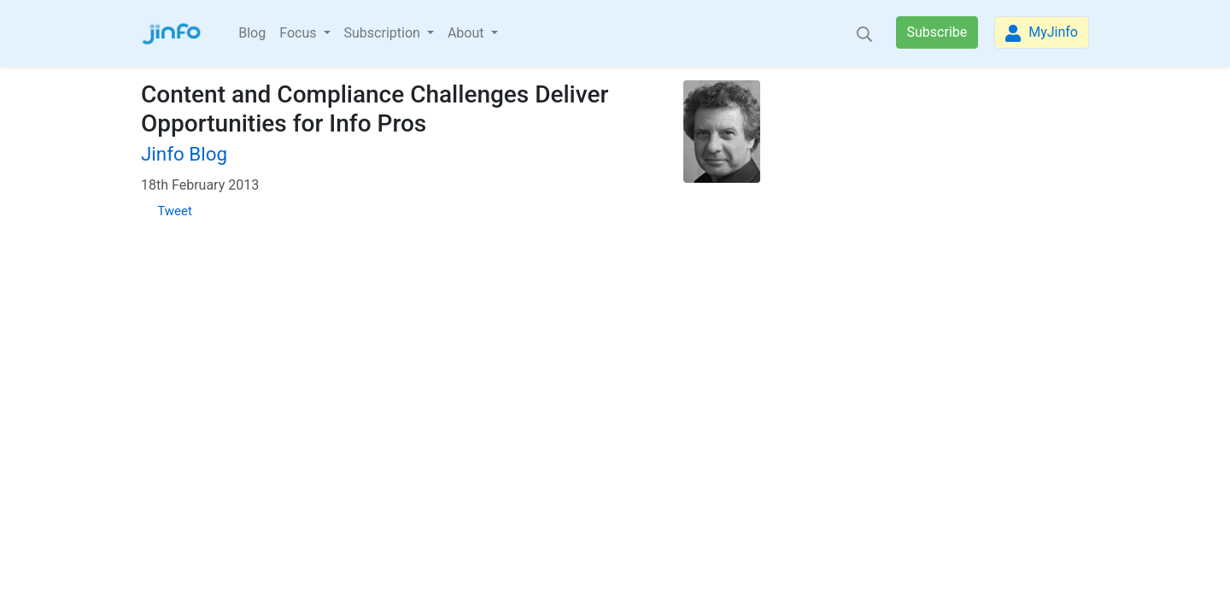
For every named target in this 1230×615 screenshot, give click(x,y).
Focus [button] (299, 33)
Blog (252, 33)
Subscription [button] (384, 33)
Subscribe (937, 32)
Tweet (174, 211)
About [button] (468, 33)
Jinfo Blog (184, 154)
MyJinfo (1041, 33)
